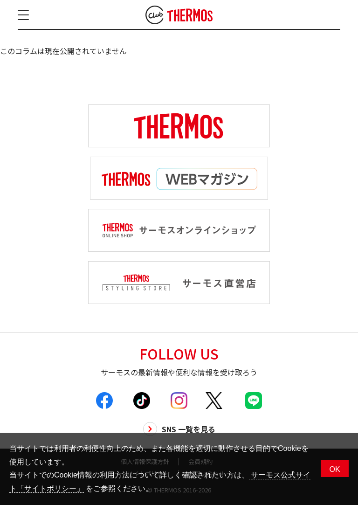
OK (334, 469)
